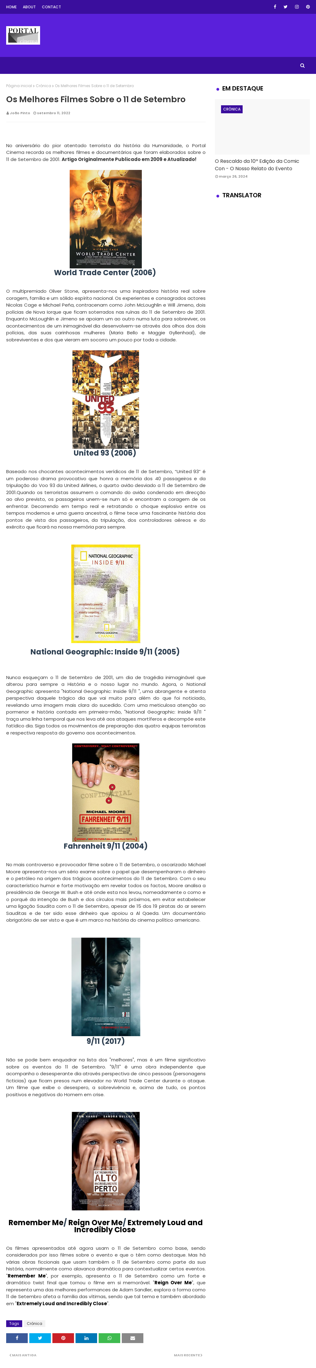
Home (11, 7)
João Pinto (20, 113)
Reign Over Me (95, 1222)
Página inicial (19, 85)
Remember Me (36, 1222)
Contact (51, 7)
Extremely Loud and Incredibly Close (138, 1226)
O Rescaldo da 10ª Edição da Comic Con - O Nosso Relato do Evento (257, 165)
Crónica (43, 85)
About (29, 7)
